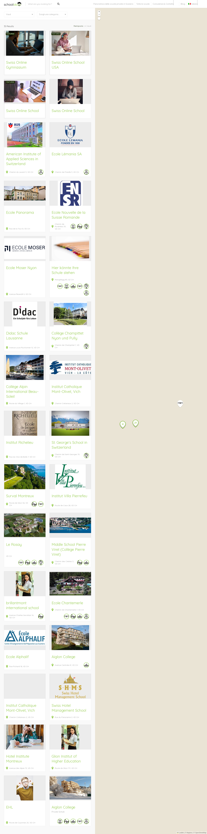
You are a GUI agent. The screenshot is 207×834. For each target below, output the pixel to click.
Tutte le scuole (143, 4)
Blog (183, 4)
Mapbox (189, 833)
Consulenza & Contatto (163, 4)
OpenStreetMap (200, 833)
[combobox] (52, 14)
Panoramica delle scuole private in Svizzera (113, 4)
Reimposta (78, 26)
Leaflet (180, 833)
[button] (181, 404)
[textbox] (52, 14)
